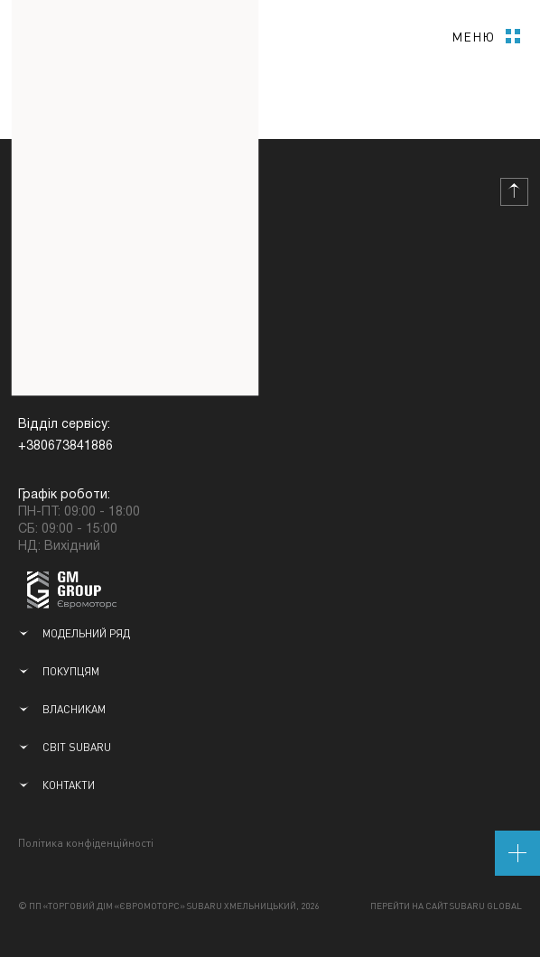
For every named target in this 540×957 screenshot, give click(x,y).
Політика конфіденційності (86, 843)
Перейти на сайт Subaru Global (446, 905)
